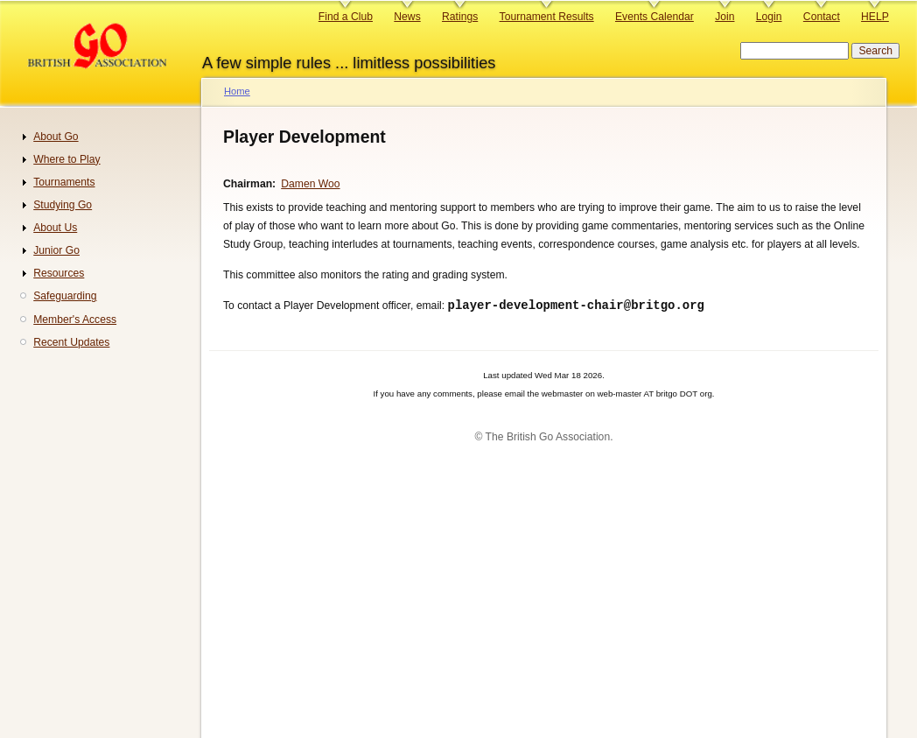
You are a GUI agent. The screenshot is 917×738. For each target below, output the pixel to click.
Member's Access (74, 319)
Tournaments (63, 182)
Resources (58, 273)
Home (237, 91)
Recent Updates (71, 342)
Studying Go (62, 205)
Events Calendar (654, 17)
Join (724, 17)
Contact (821, 17)
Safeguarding (64, 296)
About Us (55, 227)
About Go (55, 136)
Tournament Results (547, 17)
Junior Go (56, 250)
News (407, 17)
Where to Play (66, 159)
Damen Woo (310, 184)
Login (769, 17)
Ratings (460, 17)
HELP (875, 17)
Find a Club (345, 17)
